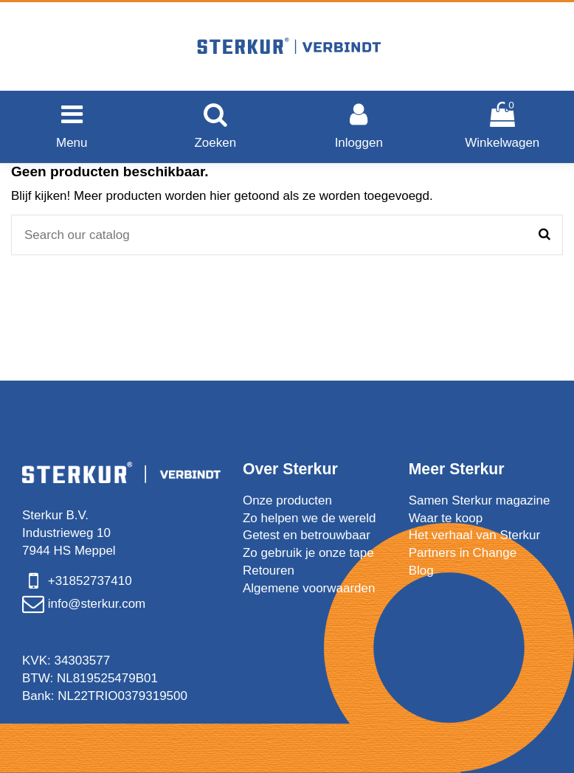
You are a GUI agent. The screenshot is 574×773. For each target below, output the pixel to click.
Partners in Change (462, 553)
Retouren (268, 571)
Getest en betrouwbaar (306, 535)
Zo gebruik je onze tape (308, 553)
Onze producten (287, 500)
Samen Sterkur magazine (479, 500)
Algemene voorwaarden (309, 588)
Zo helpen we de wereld (309, 518)
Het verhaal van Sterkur (475, 535)
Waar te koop (446, 518)
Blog (421, 571)
